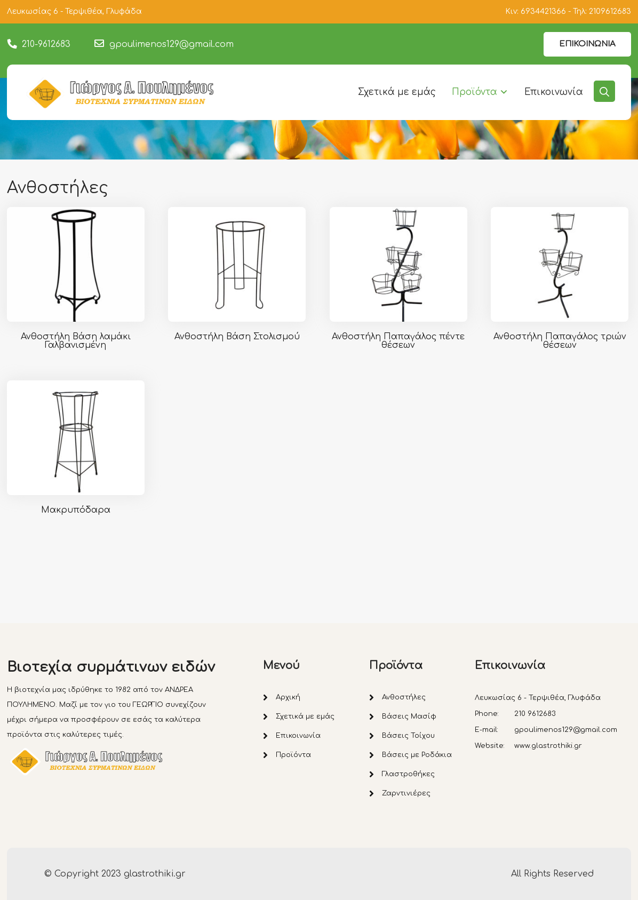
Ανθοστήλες (404, 697)
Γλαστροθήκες (408, 774)
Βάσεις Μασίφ (409, 716)
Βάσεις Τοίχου (408, 735)
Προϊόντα (474, 92)
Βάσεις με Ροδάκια (417, 755)
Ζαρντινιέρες (406, 793)
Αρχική (288, 697)
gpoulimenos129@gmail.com (171, 44)
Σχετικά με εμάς (397, 92)
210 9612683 (535, 714)
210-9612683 (46, 44)
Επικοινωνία (553, 92)
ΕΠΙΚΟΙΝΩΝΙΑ (587, 44)
